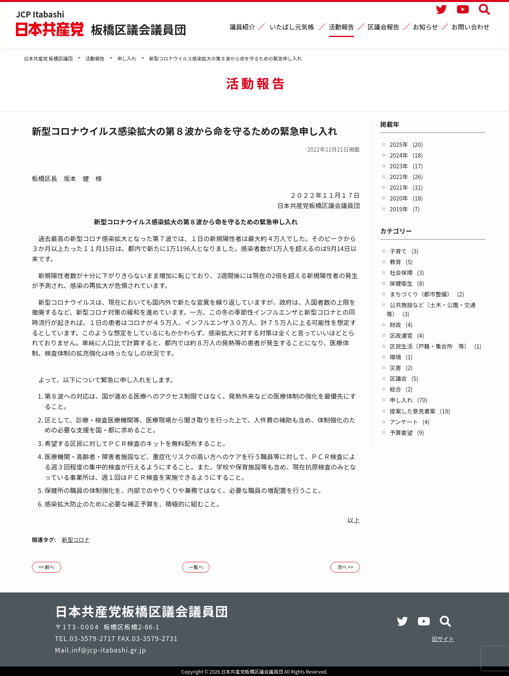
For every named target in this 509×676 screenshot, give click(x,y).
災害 (395, 367)
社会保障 (401, 272)
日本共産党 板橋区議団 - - (50, 29)
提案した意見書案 (412, 411)
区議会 (398, 378)
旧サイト (443, 639)
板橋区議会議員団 (138, 29)
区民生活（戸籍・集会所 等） (430, 346)
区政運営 (401, 335)
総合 (395, 389)
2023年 (399, 166)
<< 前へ (46, 566)
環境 (395, 357)
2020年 (399, 198)
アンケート (404, 421)
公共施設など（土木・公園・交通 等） (434, 309)
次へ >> (345, 566)
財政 (395, 324)
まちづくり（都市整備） (421, 294)
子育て (398, 251)
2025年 (399, 144)
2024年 (399, 155)
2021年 (399, 187)
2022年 (399, 176)
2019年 (399, 209)
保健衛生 (401, 283)
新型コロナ (76, 540)
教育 (395, 261)
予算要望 (401, 432)
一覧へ (195, 566)
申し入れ (401, 399)
